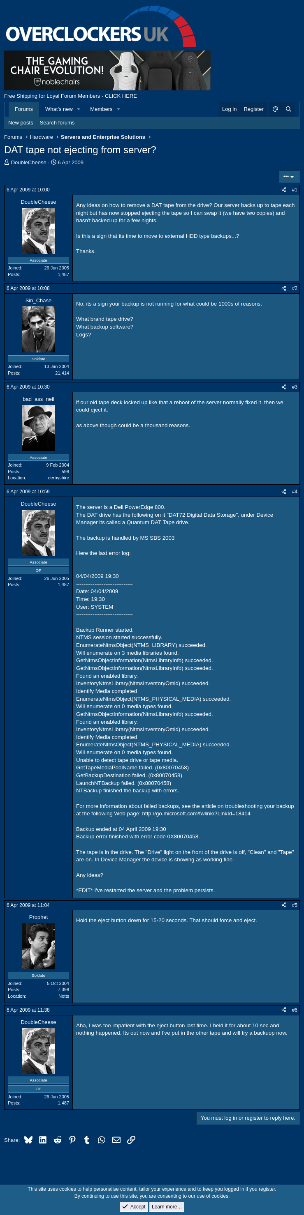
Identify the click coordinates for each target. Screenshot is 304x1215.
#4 (294, 492)
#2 (294, 288)
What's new (59, 109)
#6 (294, 1010)
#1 (294, 190)
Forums (24, 109)
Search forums (57, 123)
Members (101, 109)
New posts (20, 123)
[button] (79, 109)
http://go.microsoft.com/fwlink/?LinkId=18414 (196, 813)
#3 (294, 387)
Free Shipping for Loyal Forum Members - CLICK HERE (70, 96)
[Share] (283, 190)
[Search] (288, 109)
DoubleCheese (28, 162)
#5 (294, 905)
